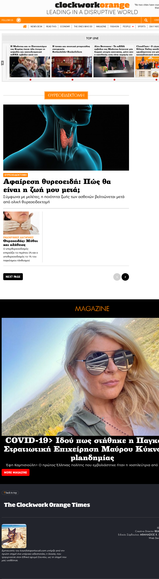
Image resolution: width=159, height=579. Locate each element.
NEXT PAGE (13, 276)
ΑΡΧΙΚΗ (24, 26)
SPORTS (142, 26)
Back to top (10, 493)
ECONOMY (65, 26)
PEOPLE (127, 26)
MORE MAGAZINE (15, 472)
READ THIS (51, 26)
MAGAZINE (101, 26)
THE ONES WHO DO (83, 26)
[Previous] (4, 62)
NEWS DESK (36, 26)
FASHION (114, 26)
